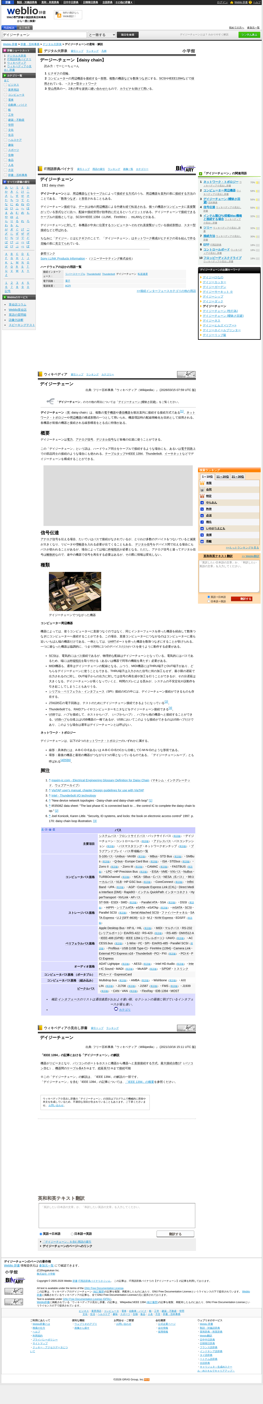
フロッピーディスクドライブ (222, 258)
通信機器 (124, 412)
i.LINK (107, 217)
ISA (164, 861)
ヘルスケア (15, 139)
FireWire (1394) (160, 948)
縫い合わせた (99, 88)
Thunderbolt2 (94, 274)
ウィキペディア (55, 374)
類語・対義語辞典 (27, 2)
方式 (131, 193)
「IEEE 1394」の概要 (139, 1081)
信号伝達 (209, 207)
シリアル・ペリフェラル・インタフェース (77, 691)
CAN (116, 991)
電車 (11, 99)
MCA (137, 876)
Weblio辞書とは (41, 1324)
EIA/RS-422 (132, 933)
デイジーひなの (213, 277)
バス (96, 539)
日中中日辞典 (70, 2)
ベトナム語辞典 (208, 1359)
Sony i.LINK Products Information (63, 258)
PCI (156, 953)
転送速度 (143, 274)
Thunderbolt (108, 274)
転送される (138, 206)
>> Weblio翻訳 (250, 556)
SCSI (162, 78)
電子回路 (187, 448)
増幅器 (80, 544)
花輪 (65, 73)
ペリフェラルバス (77, 943)
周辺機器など (81, 193)
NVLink (123, 897)
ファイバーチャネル (174, 912)
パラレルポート (152, 938)
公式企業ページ (167, 1324)
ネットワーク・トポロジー (103, 740)
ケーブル (99, 193)
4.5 (84, 1068)
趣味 (11, 144)
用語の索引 (98, 169)
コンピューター (58, 78)
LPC (109, 871)
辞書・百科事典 (30, 44)
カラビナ (126, 88)
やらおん (211, 502)
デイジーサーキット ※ (218, 291)
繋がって (155, 225)
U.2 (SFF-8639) (127, 917)
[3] (95, 821)
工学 (11, 114)
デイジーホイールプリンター (222, 330)
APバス (135, 897)
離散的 (50, 554)
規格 (58, 217)
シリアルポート (110, 933)
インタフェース (69, 999)
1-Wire (131, 943)
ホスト (103, 1063)
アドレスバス (162, 841)
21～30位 (238, 476)
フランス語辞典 (208, 1347)
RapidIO (129, 892)
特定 (209, 496)
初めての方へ (236, 27)
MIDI (52, 666)
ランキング (92, 51)
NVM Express (164, 917)
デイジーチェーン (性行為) (220, 311)
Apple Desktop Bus (111, 928)
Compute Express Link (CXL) (156, 887)
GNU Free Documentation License (103, 1288)
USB (52, 714)
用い (146, 88)
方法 (190, 193)
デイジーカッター (214, 282)
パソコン (78, 1063)
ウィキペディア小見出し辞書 (65, 1028)
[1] (150, 800)
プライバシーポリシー (45, 1339)
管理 (96, 212)
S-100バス (106, 856)
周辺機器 (77, 78)
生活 (11, 134)
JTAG (52, 703)
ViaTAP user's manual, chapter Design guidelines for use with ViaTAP (97, 790)
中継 (120, 206)
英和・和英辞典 (50, 2)
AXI (183, 980)
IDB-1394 (161, 991)
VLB (119, 881)
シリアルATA (125, 907)
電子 (67, 281)
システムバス (107, 836)
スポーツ (13, 149)
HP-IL (131, 928)
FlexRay (147, 991)
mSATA (177, 907)
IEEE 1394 (93, 217)
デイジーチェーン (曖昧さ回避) (137, 402)
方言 (11, 170)
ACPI (68, 285)
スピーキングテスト (22, 325)
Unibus (120, 856)
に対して (70, 225)
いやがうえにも (215, 528)
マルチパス (172, 928)
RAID (77, 709)
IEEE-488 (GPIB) (112, 938)
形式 (58, 212)
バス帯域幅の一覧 (136, 851)
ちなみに (46, 238)
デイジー (61, 238)
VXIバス (175, 871)
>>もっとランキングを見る (242, 547)
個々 (152, 206)
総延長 (102, 1068)
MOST (175, 991)
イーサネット (173, 453)
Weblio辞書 (43, 1302)
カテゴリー (142, 169)
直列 (163, 193)
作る (193, 238)
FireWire (119, 217)
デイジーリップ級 (214, 335)
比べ (73, 212)
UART (112, 641)
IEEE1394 (176, 78)
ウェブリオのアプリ (85, 1324)
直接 (190, 206)
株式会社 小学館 (46, 1273)
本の (73, 88)
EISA (155, 871)
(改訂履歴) (99, 1291)
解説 (116, 1055)
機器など (124, 78)
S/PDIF (166, 968)
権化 (209, 521)
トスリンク (181, 968)
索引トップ (77, 51)
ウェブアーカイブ (66, 785)
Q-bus (118, 861)
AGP (131, 887)
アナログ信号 (84, 439)
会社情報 (163, 1327)
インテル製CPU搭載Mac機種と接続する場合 (222, 217)
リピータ (55, 1063)
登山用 (52, 88)
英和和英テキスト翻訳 (61, 1198)
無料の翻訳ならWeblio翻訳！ (71, 14)
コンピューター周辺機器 (219, 190)
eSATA (140, 907)
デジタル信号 (105, 439)
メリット (137, 212)
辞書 (7, 2)
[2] (56, 810)
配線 (81, 212)
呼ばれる (61, 230)
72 (108, 1068)
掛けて (138, 88)
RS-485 (172, 933)
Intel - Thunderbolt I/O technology (73, 795)
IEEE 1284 (133, 938)
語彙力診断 (16, 320)
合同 (209, 489)
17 (179, 1063)
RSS (146, 1380)
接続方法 (209, 236)
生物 (11, 155)
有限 (209, 483)
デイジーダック (213, 301)
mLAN (135, 217)
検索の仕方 (39, 1327)
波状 (85, 88)
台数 (175, 1063)
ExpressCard (123, 974)
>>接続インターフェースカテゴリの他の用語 (166, 291)
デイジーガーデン (214, 287)
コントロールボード (216, 249)
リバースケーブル (75, 274)
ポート (91, 1063)
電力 (70, 439)
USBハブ (61, 719)
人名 (11, 165)
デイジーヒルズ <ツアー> (219, 325)
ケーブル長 (74, 1068)
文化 (11, 129)
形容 (84, 198)
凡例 (103, 51)
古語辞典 (107, 2)
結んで (185, 238)
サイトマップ (40, 1343)
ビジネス (13, 84)
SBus (146, 876)
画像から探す (81, 1327)
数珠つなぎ (140, 78)
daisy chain (56, 185)
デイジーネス (211, 320)
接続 (67, 206)
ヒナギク (54, 73)
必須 (209, 515)
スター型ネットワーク (82, 83)
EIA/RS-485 (160, 943)
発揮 (209, 534)
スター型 (190, 225)
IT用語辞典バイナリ (59, 169)
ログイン (222, 2)
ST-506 (104, 902)
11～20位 (222, 476)
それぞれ (137, 225)
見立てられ (62, 243)
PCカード (105, 974)
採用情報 (163, 1331)
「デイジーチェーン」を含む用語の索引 (66, 1241)
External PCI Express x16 (116, 953)
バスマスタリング (130, 846)
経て (128, 206)
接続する (92, 78)
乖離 (209, 541)
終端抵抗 (114, 549)
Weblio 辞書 (241, 2)
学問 (11, 124)
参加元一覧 (253, 27)
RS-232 (187, 928)
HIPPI (110, 907)
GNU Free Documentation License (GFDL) (87, 1299)
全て (6, 80)
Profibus (113, 948)
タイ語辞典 (206, 1355)
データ (83, 206)
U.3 (142, 917)
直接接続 (140, 1063)
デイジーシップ (213, 296)
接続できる (188, 212)
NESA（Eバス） (174, 876)
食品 (11, 160)
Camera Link (182, 948)
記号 (8, 291)
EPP (206, 244)
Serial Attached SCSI (145, 912)
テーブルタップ (115, 453)
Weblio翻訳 (206, 1335)
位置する (105, 225)
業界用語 (13, 89)
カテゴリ (125, 1009)
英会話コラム (17, 304)
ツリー (207, 227)
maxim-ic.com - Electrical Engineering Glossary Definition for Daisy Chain (100, 780)
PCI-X (185, 953)
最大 (163, 1063)
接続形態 (172, 225)
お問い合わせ (56, 1105)
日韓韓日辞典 (90, 2)
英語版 (177, 836)
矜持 (209, 508)
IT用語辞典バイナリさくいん (94, 1280)
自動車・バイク (17, 104)
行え (117, 212)
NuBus (187, 871)
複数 (112, 78)
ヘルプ (257, 2)
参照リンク (48, 253)
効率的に (108, 212)
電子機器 (110, 412)
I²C (140, 943)
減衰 (193, 539)
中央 (93, 225)
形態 (103, 78)
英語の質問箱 (17, 314)
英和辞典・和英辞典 (211, 1331)
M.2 (149, 917)
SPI (147, 943)
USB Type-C (138, 948)
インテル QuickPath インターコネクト (163, 892)
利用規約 (38, 1335)
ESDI (114, 902)
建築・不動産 (16, 119)
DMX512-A (186, 933)
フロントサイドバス (132, 836)
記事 (67, 1055)
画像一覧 (128, 169)
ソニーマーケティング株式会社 (111, 258)
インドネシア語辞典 (211, 1351)
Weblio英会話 (18, 309)
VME (164, 871)
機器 (160, 206)
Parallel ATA (149, 902)
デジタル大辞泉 (52, 44)
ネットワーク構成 (146, 238)
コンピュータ (175, 206)
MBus (154, 856)
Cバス (157, 876)
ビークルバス (86, 988)
